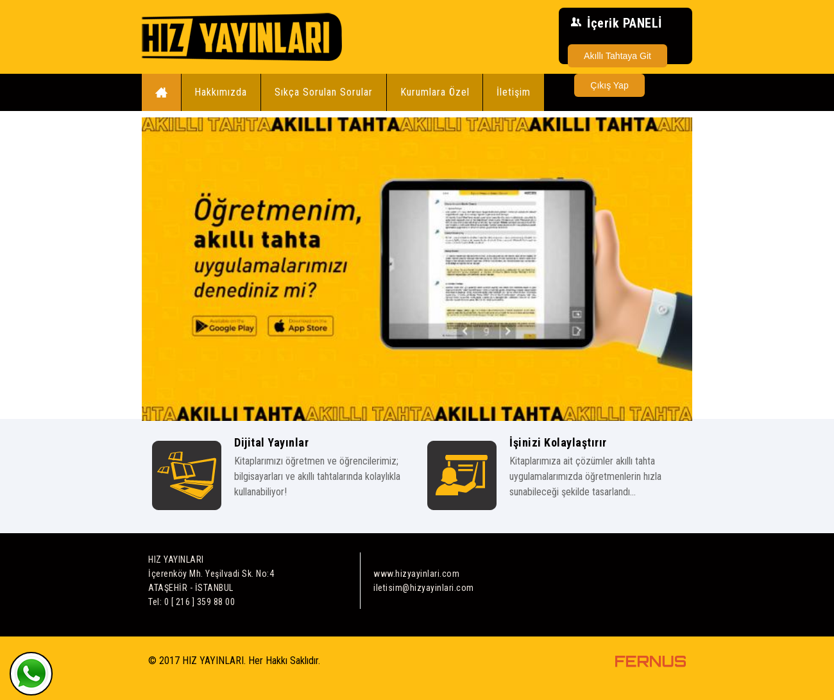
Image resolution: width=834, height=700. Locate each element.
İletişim (514, 92)
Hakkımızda (220, 92)
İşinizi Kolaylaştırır (558, 442)
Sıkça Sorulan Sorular (324, 92)
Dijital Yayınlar (271, 442)
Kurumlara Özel (435, 92)
